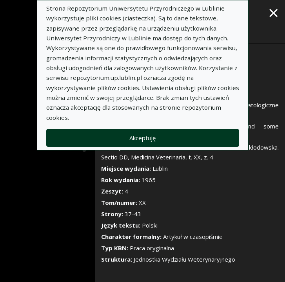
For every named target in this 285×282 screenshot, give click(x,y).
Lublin (160, 168)
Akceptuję (142, 138)
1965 (149, 180)
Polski (150, 225)
